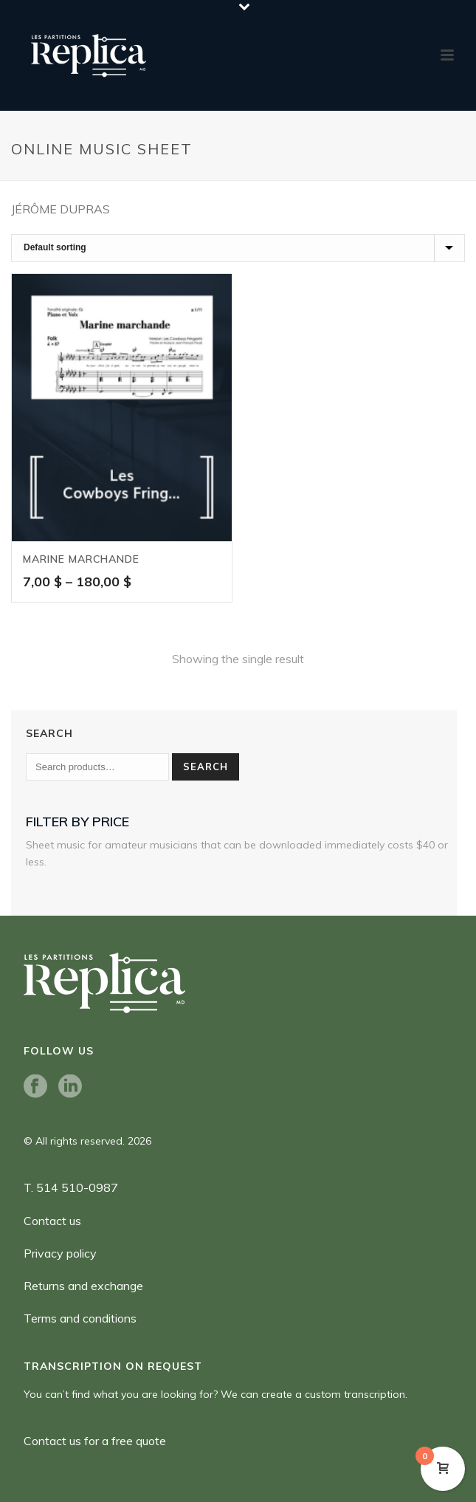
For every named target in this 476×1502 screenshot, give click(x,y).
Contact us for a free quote (95, 1440)
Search (205, 766)
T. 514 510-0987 (71, 1187)
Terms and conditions (80, 1318)
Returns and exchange (83, 1285)
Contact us (52, 1220)
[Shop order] (238, 248)
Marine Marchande (81, 559)
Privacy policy (60, 1253)
